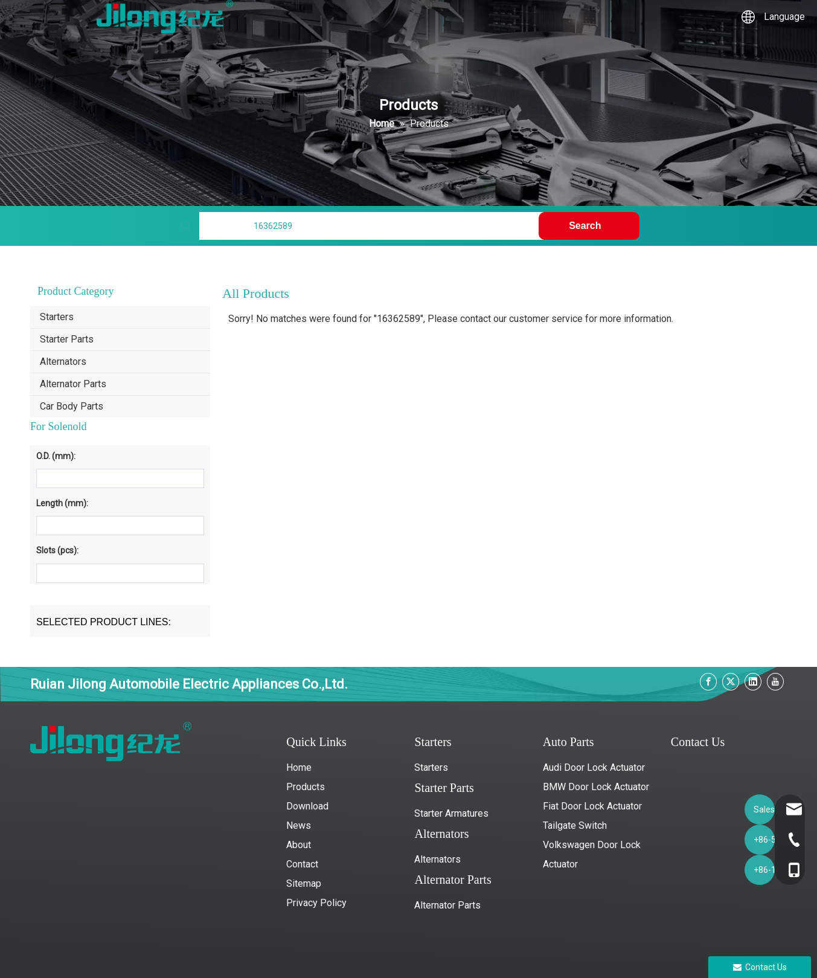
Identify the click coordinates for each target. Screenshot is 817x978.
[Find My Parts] (371, 226)
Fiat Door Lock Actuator (592, 806)
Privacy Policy (316, 903)
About (298, 845)
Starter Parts (67, 339)
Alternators (63, 361)
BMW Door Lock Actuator (596, 787)
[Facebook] (708, 681)
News (298, 825)
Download (307, 806)
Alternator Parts (73, 384)
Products (305, 787)
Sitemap (303, 883)
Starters (57, 317)
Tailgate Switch (575, 825)
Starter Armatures (451, 813)
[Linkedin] (753, 681)
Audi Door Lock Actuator (594, 767)
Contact (302, 864)
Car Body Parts (71, 406)
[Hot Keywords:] (589, 226)
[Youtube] (775, 681)
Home (299, 767)
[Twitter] (730, 681)
